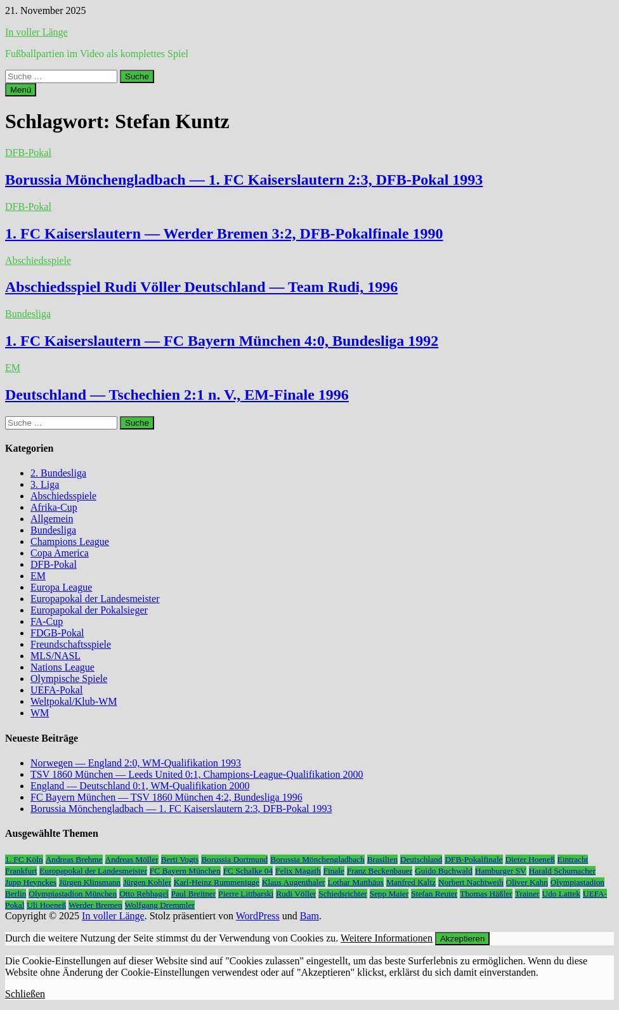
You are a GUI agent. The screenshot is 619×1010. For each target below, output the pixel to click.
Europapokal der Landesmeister (94, 598)
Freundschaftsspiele (70, 644)
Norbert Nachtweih (471, 882)
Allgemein (52, 518)
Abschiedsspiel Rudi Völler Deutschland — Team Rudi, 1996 (201, 287)
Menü (20, 90)
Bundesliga (28, 313)
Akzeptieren (462, 938)
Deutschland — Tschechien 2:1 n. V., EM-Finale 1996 (177, 394)
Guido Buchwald (443, 871)
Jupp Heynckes (30, 882)
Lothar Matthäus (356, 882)
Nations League (62, 667)
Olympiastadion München (73, 893)
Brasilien (382, 859)
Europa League (61, 587)
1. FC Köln (24, 859)
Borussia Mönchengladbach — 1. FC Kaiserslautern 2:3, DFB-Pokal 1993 (244, 179)
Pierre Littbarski (245, 893)
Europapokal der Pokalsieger (89, 610)
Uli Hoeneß (46, 905)
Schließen (25, 993)
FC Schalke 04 (248, 871)
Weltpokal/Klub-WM (73, 701)
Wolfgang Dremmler (160, 905)
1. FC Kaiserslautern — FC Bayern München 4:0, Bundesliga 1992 (221, 340)
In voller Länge (36, 32)
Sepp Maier (389, 893)
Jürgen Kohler (147, 882)
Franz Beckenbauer (379, 871)
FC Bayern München (185, 871)
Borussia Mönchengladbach (317, 859)
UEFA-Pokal (56, 690)
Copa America (59, 553)
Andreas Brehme (74, 859)
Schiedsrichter (342, 893)
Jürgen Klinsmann (90, 882)
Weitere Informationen (387, 938)
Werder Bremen (95, 905)
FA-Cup (46, 621)
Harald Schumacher (562, 871)
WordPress (258, 915)
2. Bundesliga (58, 473)
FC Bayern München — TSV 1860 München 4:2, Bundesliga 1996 (166, 797)
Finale (333, 871)
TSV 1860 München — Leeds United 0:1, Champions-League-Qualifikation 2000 (196, 774)
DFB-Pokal (28, 152)
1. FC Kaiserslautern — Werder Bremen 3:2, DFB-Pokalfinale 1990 (224, 233)
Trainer (527, 893)
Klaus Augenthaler (293, 882)
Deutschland (421, 859)
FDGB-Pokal (57, 632)
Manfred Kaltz (411, 882)
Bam (309, 915)
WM (39, 712)
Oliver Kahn (527, 882)
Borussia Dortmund (234, 859)
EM (12, 367)
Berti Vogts (180, 859)
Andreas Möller (132, 859)
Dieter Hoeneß (530, 859)
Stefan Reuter (434, 893)
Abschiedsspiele (38, 260)
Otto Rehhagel (143, 893)
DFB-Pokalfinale (473, 859)
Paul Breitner (193, 893)
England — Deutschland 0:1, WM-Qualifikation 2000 (139, 785)
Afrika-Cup (53, 507)
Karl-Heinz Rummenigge (216, 882)
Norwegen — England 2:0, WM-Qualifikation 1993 (135, 763)
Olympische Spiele (68, 678)
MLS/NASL (55, 655)
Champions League (69, 541)
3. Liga (44, 484)
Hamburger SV (500, 871)
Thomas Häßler (486, 893)
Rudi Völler (296, 893)
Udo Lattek (561, 893)
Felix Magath (297, 871)
